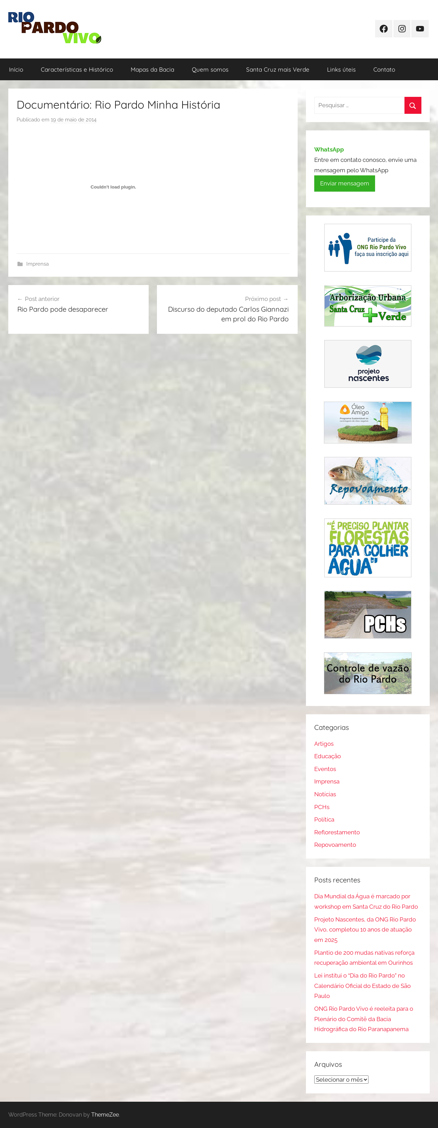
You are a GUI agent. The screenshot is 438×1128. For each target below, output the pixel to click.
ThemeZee (105, 1114)
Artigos (324, 743)
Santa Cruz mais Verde (277, 69)
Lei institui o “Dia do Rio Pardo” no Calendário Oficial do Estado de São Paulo (362, 986)
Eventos (325, 768)
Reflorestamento (337, 832)
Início (16, 69)
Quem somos (210, 69)
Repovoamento (335, 844)
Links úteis (341, 69)
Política (324, 819)
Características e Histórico (77, 69)
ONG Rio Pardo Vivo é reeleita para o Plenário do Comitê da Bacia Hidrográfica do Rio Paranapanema (363, 1019)
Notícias (325, 794)
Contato (384, 69)
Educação (327, 756)
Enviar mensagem (344, 183)
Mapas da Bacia (152, 69)
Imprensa (37, 264)
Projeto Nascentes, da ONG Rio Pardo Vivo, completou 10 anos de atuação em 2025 (365, 930)
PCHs (321, 807)
